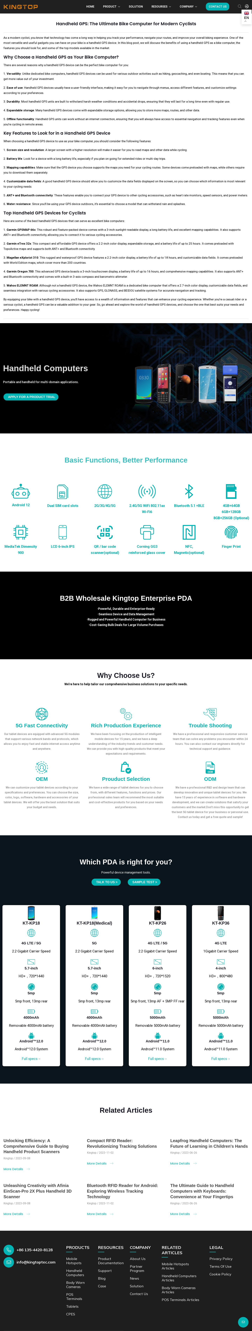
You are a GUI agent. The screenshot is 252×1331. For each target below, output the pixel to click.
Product (110, 6)
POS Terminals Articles (180, 1299)
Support (105, 1270)
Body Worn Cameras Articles (179, 1289)
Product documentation (111, 1260)
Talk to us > (106, 882)
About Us (138, 1258)
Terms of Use (220, 1266)
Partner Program (137, 1268)
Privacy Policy (221, 1258)
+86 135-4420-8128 (35, 1249)
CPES (70, 1314)
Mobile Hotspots (74, 1260)
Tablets (72, 1306)
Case (102, 1285)
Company (187, 6)
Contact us (218, 6)
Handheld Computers (75, 1272)
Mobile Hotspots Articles (175, 1265)
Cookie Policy (220, 1274)
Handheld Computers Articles (179, 1277)
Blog (102, 1278)
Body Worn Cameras (75, 1284)
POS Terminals (74, 1296)
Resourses (159, 6)
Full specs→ (31, 1059)
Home (90, 6)
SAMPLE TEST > (144, 882)
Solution (136, 6)
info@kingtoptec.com (36, 1261)
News (134, 1278)
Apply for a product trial (31, 397)
